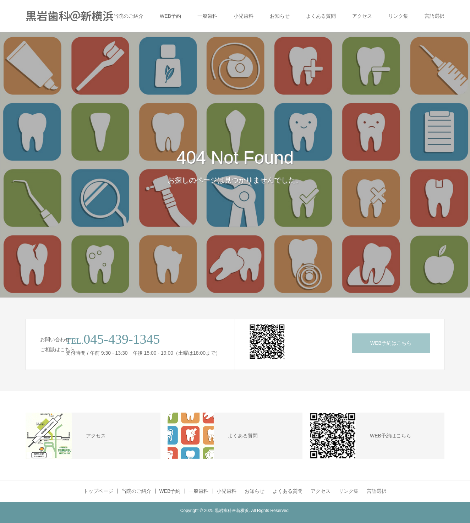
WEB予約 (170, 16)
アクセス (362, 16)
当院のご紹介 (128, 16)
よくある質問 (321, 16)
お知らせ (280, 16)
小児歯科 (243, 16)
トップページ (82, 16)
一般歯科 (207, 16)
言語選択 (434, 16)
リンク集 (398, 16)
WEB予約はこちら (390, 343)
